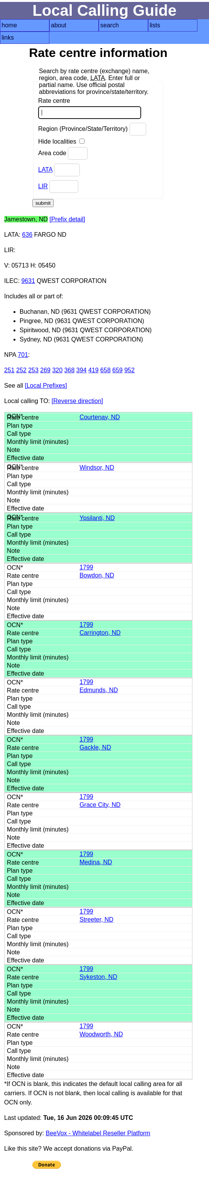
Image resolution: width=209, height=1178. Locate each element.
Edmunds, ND (98, 690)
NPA (10, 354)
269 (45, 370)
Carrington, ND (100, 632)
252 (21, 370)
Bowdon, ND (96, 575)
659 (117, 370)
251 (9, 370)
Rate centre (89, 108)
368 (69, 370)
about (58, 25)
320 (57, 370)
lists (155, 25)
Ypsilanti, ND (97, 518)
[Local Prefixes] (46, 385)
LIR (43, 186)
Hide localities (61, 141)
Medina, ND (95, 862)
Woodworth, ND (101, 1034)
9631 (28, 281)
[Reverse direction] (77, 401)
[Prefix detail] (67, 219)
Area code (63, 153)
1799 (86, 567)
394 (81, 370)
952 (129, 370)
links (8, 37)
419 (93, 370)
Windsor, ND (96, 467)
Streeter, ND (96, 919)
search (109, 25)
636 (27, 234)
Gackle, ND (95, 747)
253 (33, 370)
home (9, 25)
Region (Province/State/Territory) (92, 129)
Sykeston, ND (98, 977)
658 (105, 370)
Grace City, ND (99, 805)
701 (23, 354)
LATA (45, 169)
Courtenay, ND (99, 417)
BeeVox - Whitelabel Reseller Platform (98, 1133)
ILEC (11, 281)
